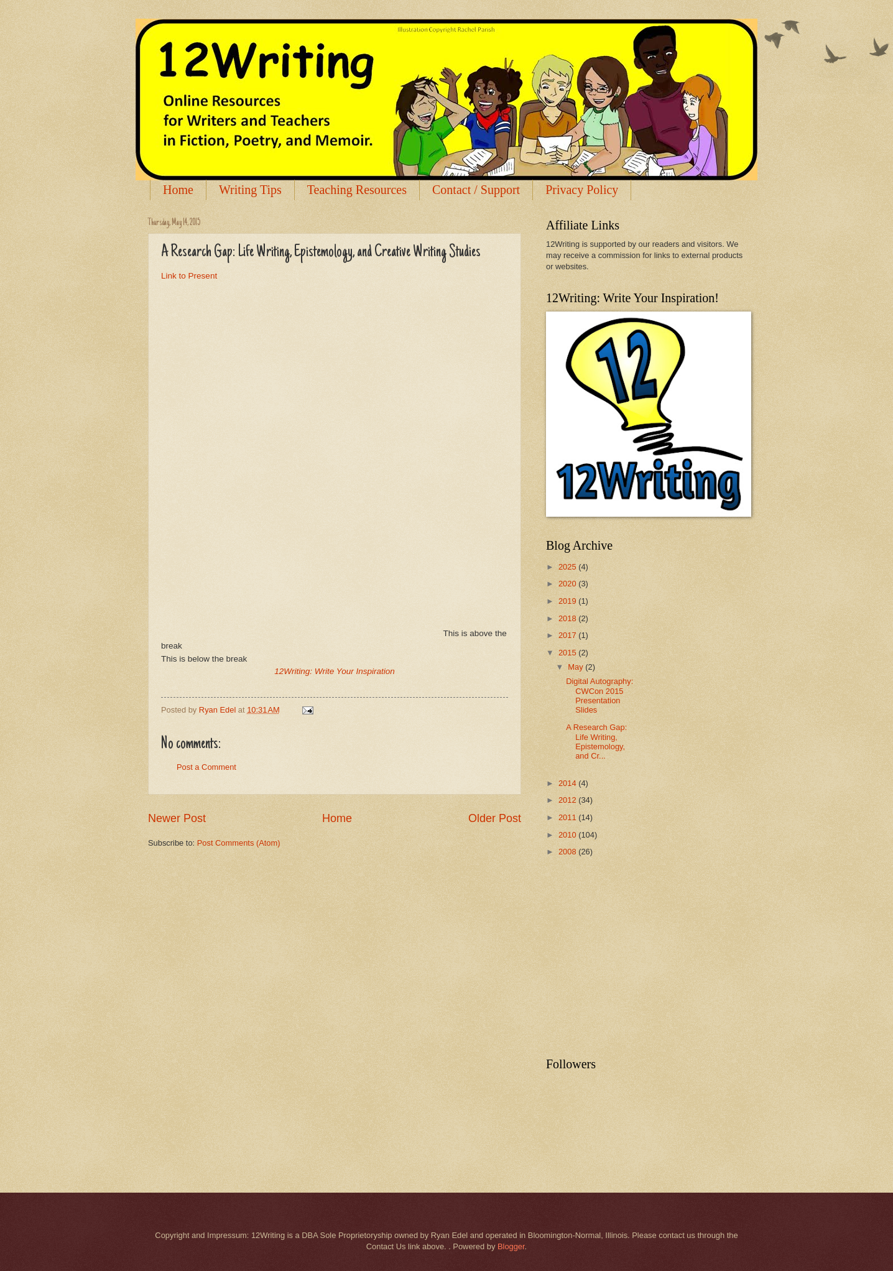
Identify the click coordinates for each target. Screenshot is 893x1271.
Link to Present (189, 275)
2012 (568, 800)
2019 (568, 601)
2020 (568, 583)
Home (178, 189)
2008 (568, 851)
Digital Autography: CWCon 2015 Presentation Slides (599, 695)
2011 (568, 817)
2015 (568, 652)
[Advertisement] (639, 957)
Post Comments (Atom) (238, 843)
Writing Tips (250, 189)
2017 (568, 635)
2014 (568, 783)
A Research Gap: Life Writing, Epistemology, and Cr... (596, 741)
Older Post (494, 818)
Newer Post (177, 818)
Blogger (511, 1246)
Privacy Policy (581, 189)
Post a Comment (206, 767)
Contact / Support (476, 189)
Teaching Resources (357, 189)
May (576, 667)
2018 (568, 618)
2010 (568, 834)
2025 (568, 566)
